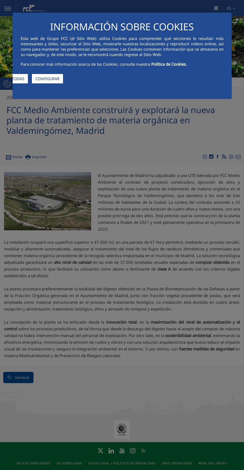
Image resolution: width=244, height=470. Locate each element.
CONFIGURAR (47, 78)
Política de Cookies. (169, 64)
